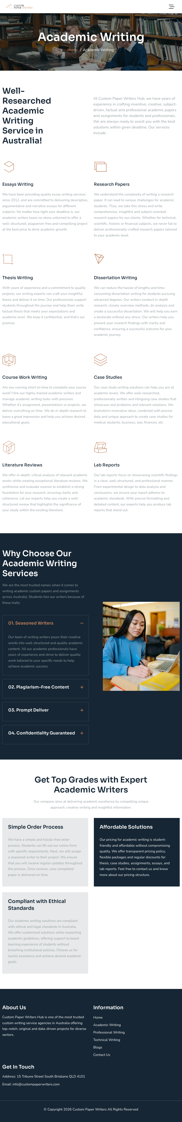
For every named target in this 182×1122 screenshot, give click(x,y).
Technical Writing (106, 1040)
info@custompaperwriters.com (36, 1084)
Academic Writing (107, 1025)
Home (72, 49)
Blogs (97, 1047)
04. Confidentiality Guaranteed (41, 733)
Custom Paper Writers (89, 1109)
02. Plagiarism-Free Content (38, 687)
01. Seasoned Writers (30, 623)
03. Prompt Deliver (28, 710)
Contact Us (101, 1054)
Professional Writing (109, 1032)
